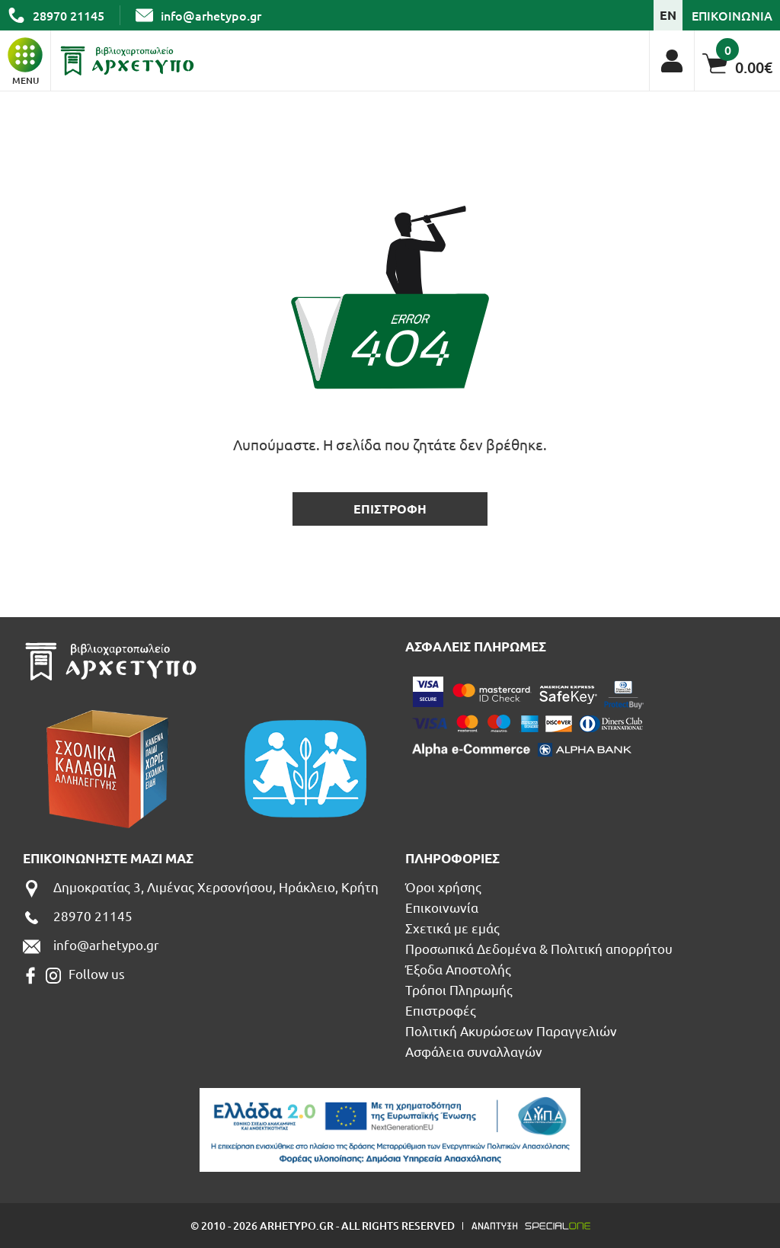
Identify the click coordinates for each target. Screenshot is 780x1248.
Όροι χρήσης (443, 886)
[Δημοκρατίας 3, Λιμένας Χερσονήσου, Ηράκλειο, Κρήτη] (201, 889)
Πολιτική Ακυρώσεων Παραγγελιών (511, 1030)
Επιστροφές (440, 1009)
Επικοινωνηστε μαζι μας (108, 858)
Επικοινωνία (441, 907)
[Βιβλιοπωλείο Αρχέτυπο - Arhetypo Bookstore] (127, 60)
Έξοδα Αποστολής (458, 968)
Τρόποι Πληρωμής (459, 989)
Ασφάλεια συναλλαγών (473, 1051)
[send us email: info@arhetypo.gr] (198, 15)
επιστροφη (390, 509)
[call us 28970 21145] (56, 15)
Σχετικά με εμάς (452, 927)
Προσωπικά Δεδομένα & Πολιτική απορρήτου (539, 948)
